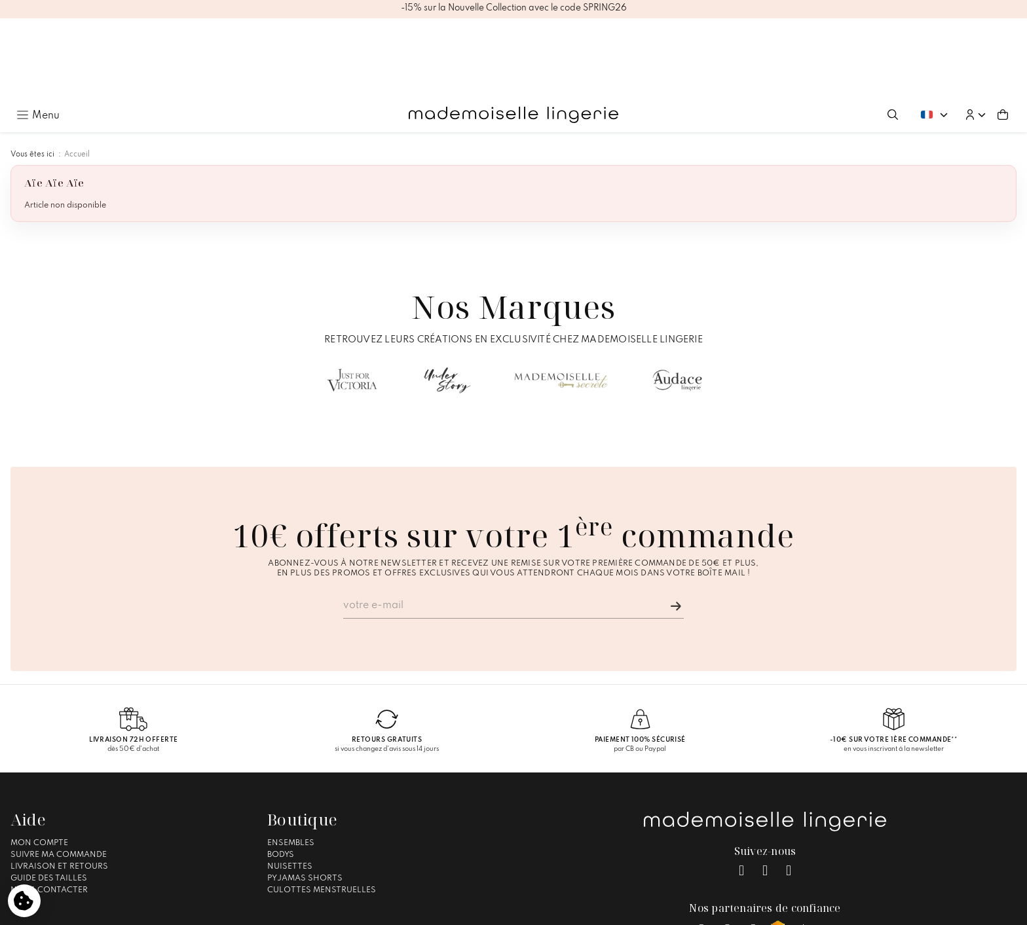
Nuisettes (289, 786)
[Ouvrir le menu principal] (37, 35)
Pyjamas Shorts (305, 798)
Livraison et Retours (59, 786)
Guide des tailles (48, 798)
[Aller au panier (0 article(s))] (1003, 35)
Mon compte (39, 763)
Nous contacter (49, 810)
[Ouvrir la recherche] (892, 35)
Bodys (280, 774)
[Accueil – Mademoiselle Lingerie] (513, 35)
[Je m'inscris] (676, 526)
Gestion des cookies (617, 909)
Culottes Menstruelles (321, 810)
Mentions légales (404, 909)
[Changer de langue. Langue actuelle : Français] (934, 35)
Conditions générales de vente (507, 909)
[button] (975, 35)
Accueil (77, 75)
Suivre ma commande (58, 774)
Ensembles (290, 763)
